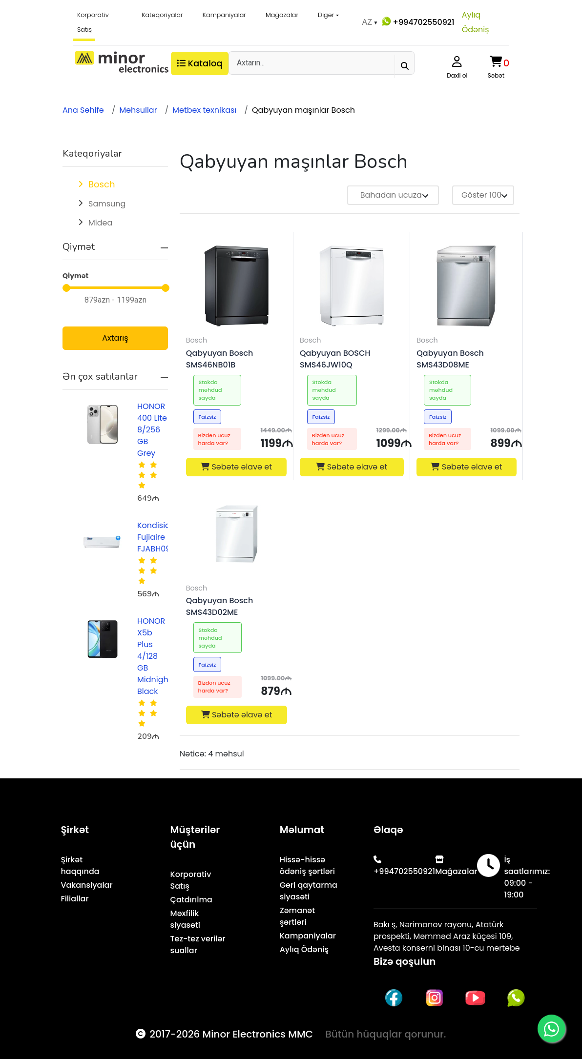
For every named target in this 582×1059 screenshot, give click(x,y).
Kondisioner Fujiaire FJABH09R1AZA (164, 537)
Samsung (106, 203)
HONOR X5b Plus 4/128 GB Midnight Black (154, 656)
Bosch (101, 184)
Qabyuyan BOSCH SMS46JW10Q (335, 358)
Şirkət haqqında (80, 865)
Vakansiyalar (86, 885)
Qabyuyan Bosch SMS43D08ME (450, 358)
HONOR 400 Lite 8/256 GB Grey (152, 430)
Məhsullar (138, 110)
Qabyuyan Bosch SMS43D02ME (219, 606)
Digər (326, 15)
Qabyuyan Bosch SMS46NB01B (219, 358)
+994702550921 (417, 21)
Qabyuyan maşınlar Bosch (303, 110)
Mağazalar (282, 15)
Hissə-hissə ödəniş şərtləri (307, 865)
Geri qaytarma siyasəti (308, 890)
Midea (100, 222)
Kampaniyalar (224, 15)
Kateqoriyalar (162, 15)
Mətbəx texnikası (204, 110)
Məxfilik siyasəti (185, 919)
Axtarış (115, 338)
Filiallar (74, 898)
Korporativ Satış (93, 22)
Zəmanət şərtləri (297, 916)
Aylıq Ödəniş (475, 22)
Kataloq (200, 63)
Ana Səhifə (83, 110)
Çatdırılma (191, 899)
